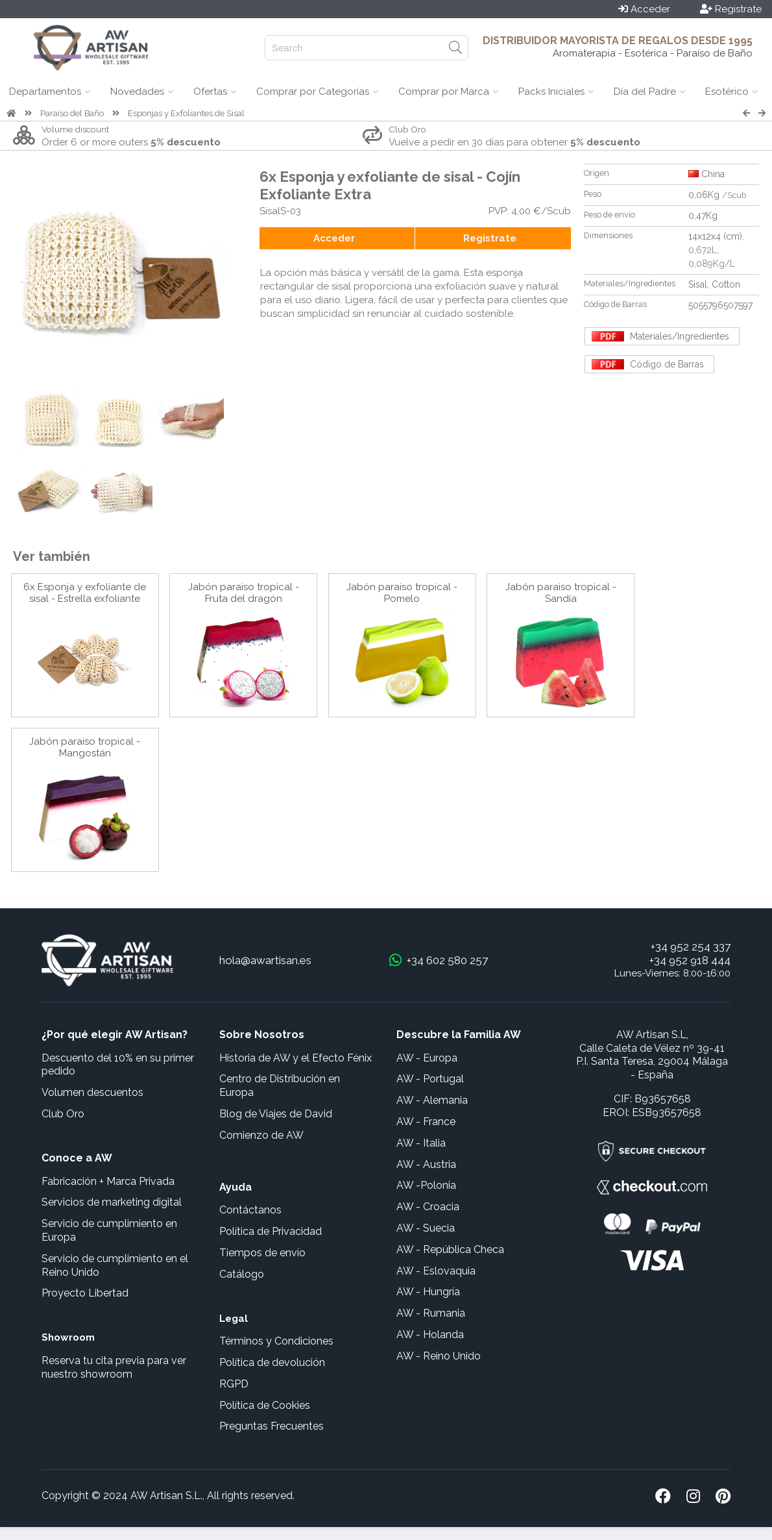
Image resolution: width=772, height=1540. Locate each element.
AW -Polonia (426, 1185)
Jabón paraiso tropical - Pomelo (401, 592)
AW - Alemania (432, 1100)
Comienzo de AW (261, 1135)
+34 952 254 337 (690, 946)
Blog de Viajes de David (275, 1114)
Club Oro (63, 1114)
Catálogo (241, 1274)
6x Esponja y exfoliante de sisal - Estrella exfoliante (84, 592)
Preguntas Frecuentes (271, 1426)
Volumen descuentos (92, 1092)
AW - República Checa (450, 1249)
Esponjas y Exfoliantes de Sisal (186, 113)
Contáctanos (250, 1210)
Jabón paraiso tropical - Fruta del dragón (243, 592)
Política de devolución (272, 1362)
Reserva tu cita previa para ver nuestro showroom (114, 1367)
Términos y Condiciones (276, 1341)
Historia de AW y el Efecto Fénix (295, 1058)
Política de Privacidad (270, 1231)
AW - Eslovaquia (436, 1271)
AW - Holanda (430, 1334)
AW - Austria (426, 1164)
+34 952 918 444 (689, 960)
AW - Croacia (427, 1206)
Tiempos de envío (262, 1253)
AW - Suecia (425, 1228)
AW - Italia (421, 1143)
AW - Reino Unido (438, 1356)
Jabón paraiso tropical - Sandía (560, 592)
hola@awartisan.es (265, 960)
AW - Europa (426, 1058)
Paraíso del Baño (72, 113)
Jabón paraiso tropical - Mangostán (84, 747)
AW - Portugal (430, 1079)
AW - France (425, 1121)
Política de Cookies (264, 1405)
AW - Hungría (428, 1291)
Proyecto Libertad (85, 1293)
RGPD (233, 1384)
